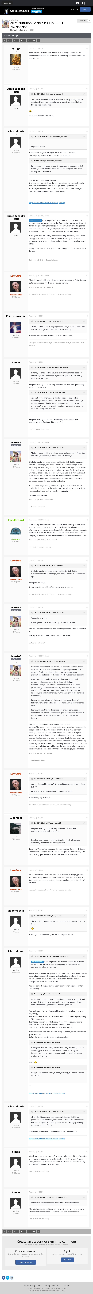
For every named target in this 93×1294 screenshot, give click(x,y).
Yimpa (16, 362)
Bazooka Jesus (59, 136)
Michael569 (57, 661)
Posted (36, 48)
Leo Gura (56, 321)
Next (33, 41)
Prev (9, 41)
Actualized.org (29, 1285)
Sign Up (85, 9)
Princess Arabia (16, 316)
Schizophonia (16, 131)
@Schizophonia (36, 220)
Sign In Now (67, 1260)
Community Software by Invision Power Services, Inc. (46, 1290)
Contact (66, 1285)
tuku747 (22, 30)
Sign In (74, 9)
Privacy (47, 1285)
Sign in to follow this (11, 20)
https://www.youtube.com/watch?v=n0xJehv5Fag (47, 203)
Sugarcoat (58, 392)
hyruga (15, 48)
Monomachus (16, 910)
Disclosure (56, 1285)
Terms (39, 1285)
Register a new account (25, 1262)
